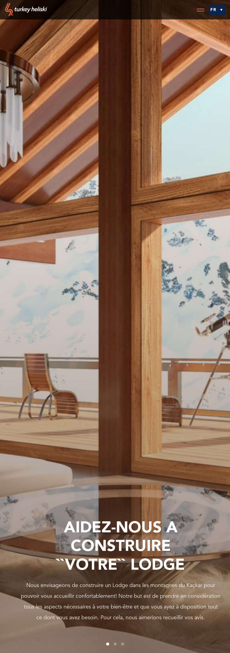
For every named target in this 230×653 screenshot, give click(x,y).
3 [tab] (122, 644)
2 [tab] (115, 644)
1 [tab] (107, 644)
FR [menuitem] (213, 10)
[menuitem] (217, 10)
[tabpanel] (115, 326)
